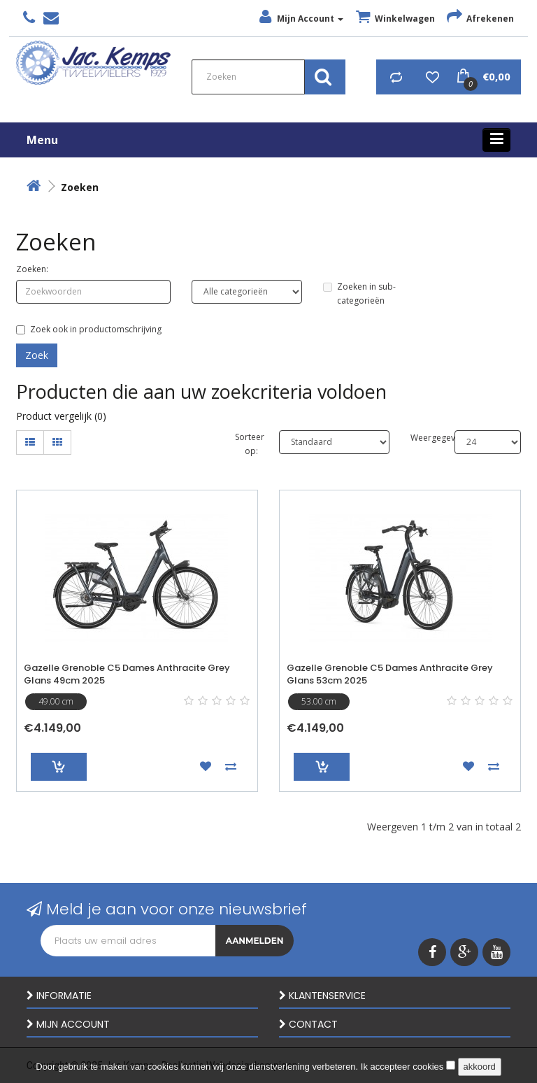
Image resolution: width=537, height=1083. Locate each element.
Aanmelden (255, 940)
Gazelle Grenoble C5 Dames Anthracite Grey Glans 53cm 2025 (390, 674)
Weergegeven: (422, 438)
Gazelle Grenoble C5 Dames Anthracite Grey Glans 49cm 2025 (127, 674)
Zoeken (80, 187)
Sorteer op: (246, 444)
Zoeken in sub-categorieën (359, 293)
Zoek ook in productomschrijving (89, 329)
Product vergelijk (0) (61, 416)
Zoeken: (32, 269)
